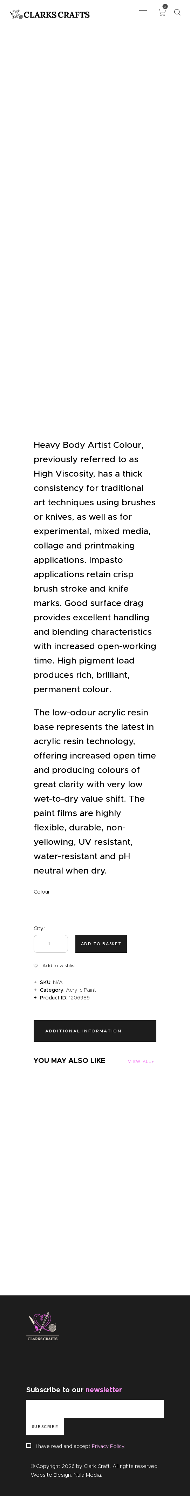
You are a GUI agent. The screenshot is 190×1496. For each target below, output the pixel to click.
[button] (143, 12)
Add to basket (101, 943)
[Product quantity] (51, 943)
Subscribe (45, 1426)
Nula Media (87, 1475)
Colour (42, 892)
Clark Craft (97, 1466)
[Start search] (177, 12)
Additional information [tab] (83, 1030)
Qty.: (40, 928)
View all (139, 1061)
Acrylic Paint (81, 990)
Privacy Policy (108, 1446)
